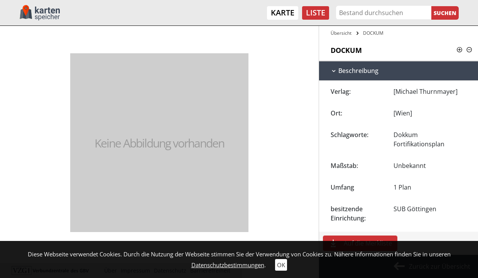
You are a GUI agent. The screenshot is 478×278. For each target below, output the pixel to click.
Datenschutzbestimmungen (227, 265)
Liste (315, 12)
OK (281, 265)
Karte (282, 12)
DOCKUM (373, 33)
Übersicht (341, 33)
